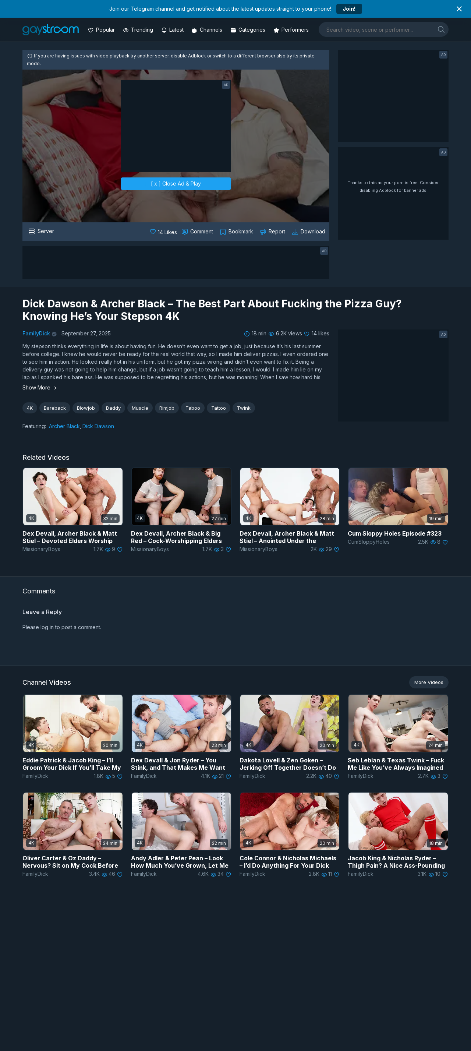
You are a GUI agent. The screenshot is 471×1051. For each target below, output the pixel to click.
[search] (441, 29)
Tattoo (218, 408)
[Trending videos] (139, 30)
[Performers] (292, 30)
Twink (244, 408)
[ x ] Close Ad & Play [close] (176, 183)
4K (30, 408)
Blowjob (86, 408)
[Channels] (207, 30)
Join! (349, 9)
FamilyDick (36, 333)
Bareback (55, 408)
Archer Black (64, 426)
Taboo (192, 408)
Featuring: (34, 426)
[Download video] (309, 231)
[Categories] (248, 30)
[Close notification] (459, 8)
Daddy (113, 408)
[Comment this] (198, 231)
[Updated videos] (173, 30)
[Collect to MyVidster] (237, 231)
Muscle (140, 408)
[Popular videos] (102, 30)
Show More (40, 387)
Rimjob (166, 408)
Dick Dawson (98, 426)
